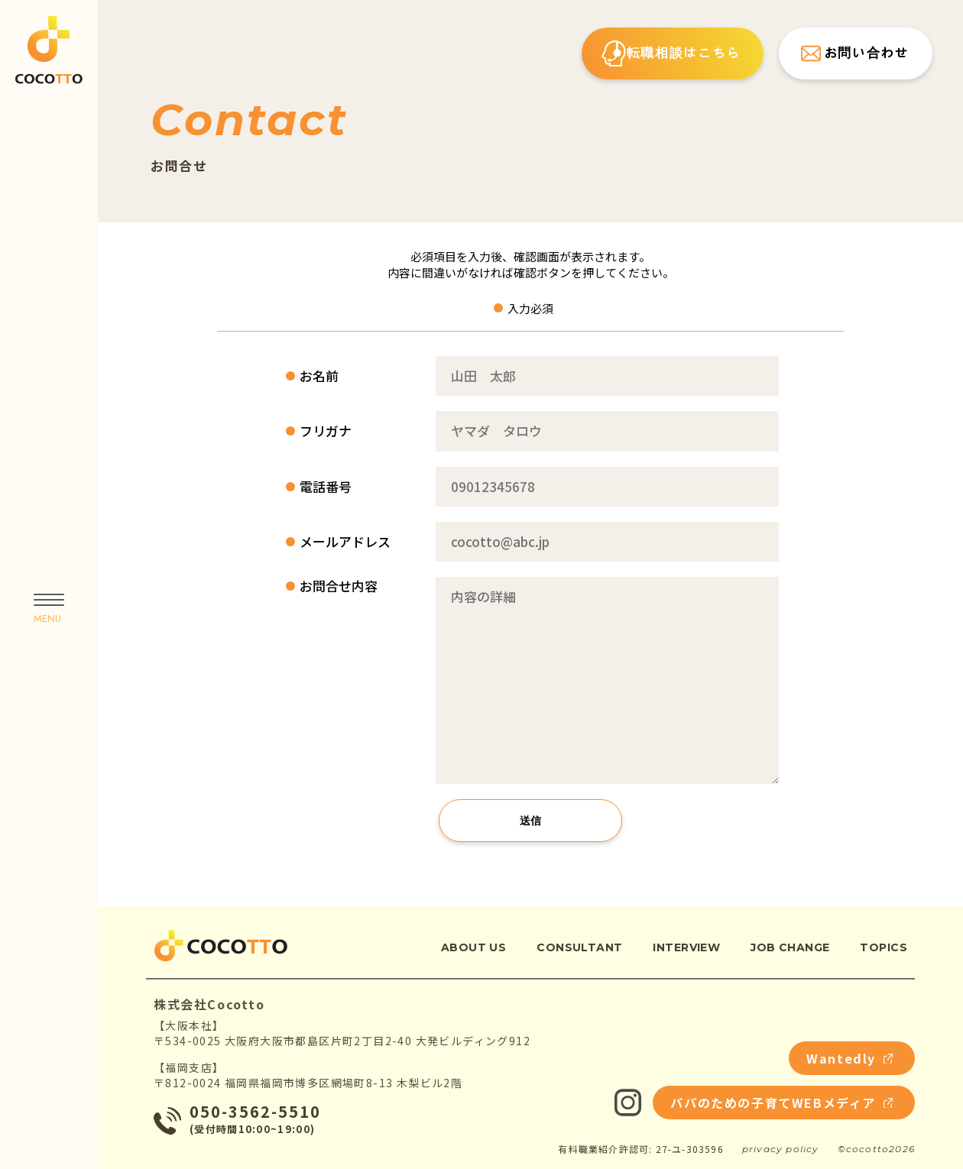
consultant (579, 947)
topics (883, 947)
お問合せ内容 (339, 586)
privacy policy (780, 1148)
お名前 (319, 376)
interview (686, 947)
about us (473, 947)
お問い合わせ (853, 53)
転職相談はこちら (671, 53)
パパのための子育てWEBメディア (781, 1102)
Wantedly (849, 1058)
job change (790, 947)
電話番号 (326, 487)
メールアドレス (345, 542)
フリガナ (326, 431)
